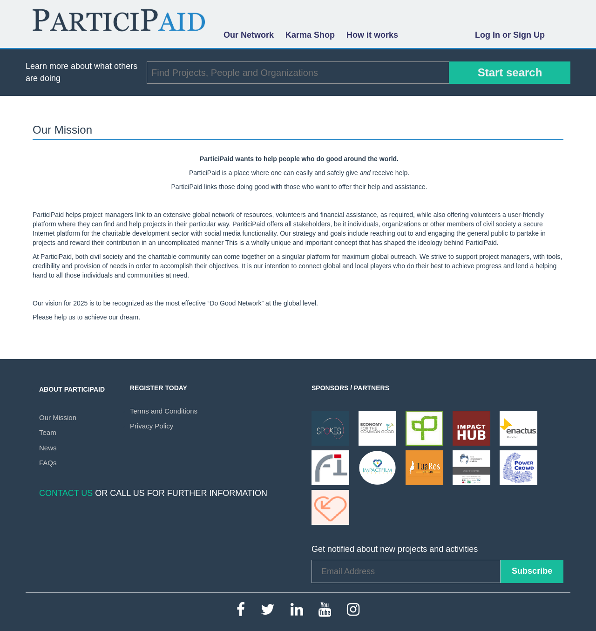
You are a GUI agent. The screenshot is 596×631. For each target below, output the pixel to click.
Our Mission (57, 417)
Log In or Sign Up (510, 35)
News (48, 448)
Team (47, 432)
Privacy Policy (151, 426)
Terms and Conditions (163, 411)
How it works (372, 35)
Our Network (249, 35)
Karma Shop (310, 35)
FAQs (48, 463)
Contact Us (66, 493)
